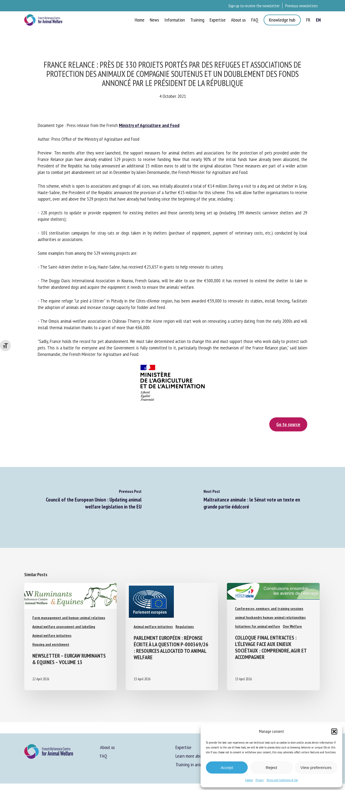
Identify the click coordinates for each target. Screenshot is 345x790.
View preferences (316, 767)
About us (107, 747)
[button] (334, 731)
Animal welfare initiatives (51, 635)
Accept (227, 767)
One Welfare (292, 626)
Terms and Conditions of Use (282, 780)
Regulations (184, 626)
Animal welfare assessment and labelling (63, 626)
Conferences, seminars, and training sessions (269, 608)
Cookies (249, 780)
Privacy (260, 780)
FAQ (103, 756)
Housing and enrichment (50, 644)
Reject (271, 767)
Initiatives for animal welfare (257, 626)
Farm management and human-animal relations (68, 617)
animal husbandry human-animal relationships (270, 617)
